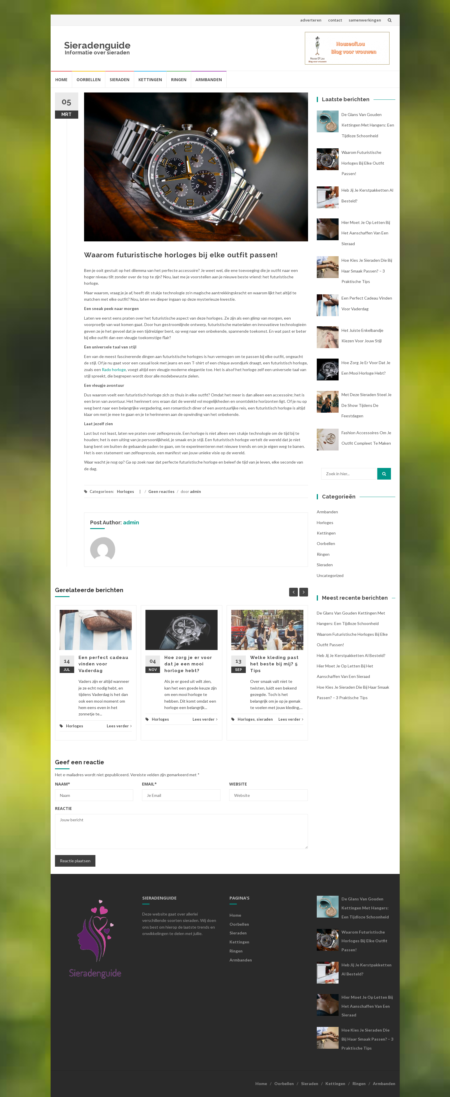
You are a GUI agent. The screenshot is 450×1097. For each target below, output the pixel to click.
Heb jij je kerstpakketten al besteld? (351, 655)
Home (61, 79)
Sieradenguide (97, 45)
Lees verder (119, 726)
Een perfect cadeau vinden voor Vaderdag (104, 664)
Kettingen (150, 79)
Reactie (63, 808)
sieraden (265, 719)
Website (238, 784)
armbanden (327, 511)
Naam (62, 784)
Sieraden (119, 79)
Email (149, 784)
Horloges (125, 491)
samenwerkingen (365, 20)
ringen (323, 554)
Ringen (178, 79)
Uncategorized (330, 575)
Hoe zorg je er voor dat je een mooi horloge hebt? (188, 664)
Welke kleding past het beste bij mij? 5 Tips (274, 664)
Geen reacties (161, 491)
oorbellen (326, 543)
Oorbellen (89, 79)
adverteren (310, 20)
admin (195, 491)
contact (335, 20)
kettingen (326, 532)
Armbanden (208, 79)
